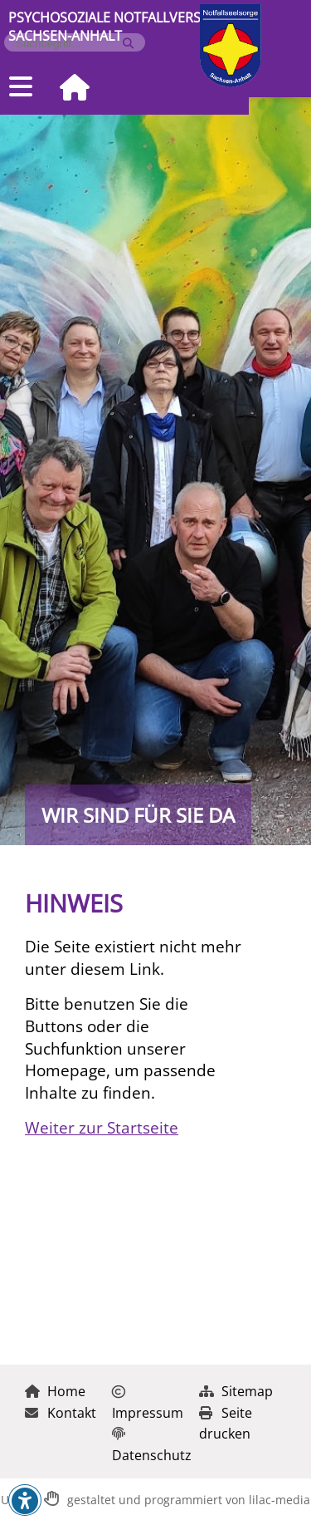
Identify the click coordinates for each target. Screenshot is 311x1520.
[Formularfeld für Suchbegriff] (67, 43)
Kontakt (60, 1413)
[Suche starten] (128, 43)
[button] (25, 1501)
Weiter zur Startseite (101, 1127)
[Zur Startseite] (68, 88)
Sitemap (236, 1391)
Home (55, 1391)
